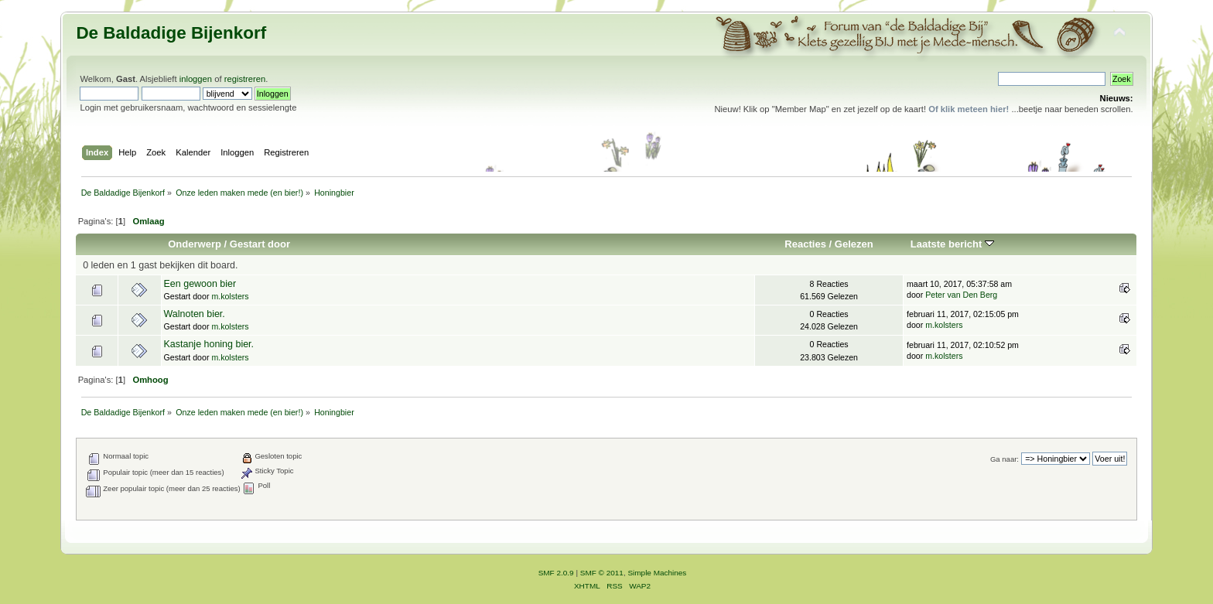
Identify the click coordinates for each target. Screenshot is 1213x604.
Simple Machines (656, 572)
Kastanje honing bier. (209, 344)
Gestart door (260, 244)
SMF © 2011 (602, 572)
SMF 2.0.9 (556, 572)
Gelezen (854, 244)
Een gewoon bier (200, 283)
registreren (245, 79)
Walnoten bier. (194, 314)
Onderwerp (194, 244)
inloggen (195, 79)
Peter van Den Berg (961, 294)
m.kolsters (229, 296)
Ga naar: (1004, 459)
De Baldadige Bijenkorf (171, 33)
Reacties (805, 244)
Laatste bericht (952, 244)
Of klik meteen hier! (968, 109)
